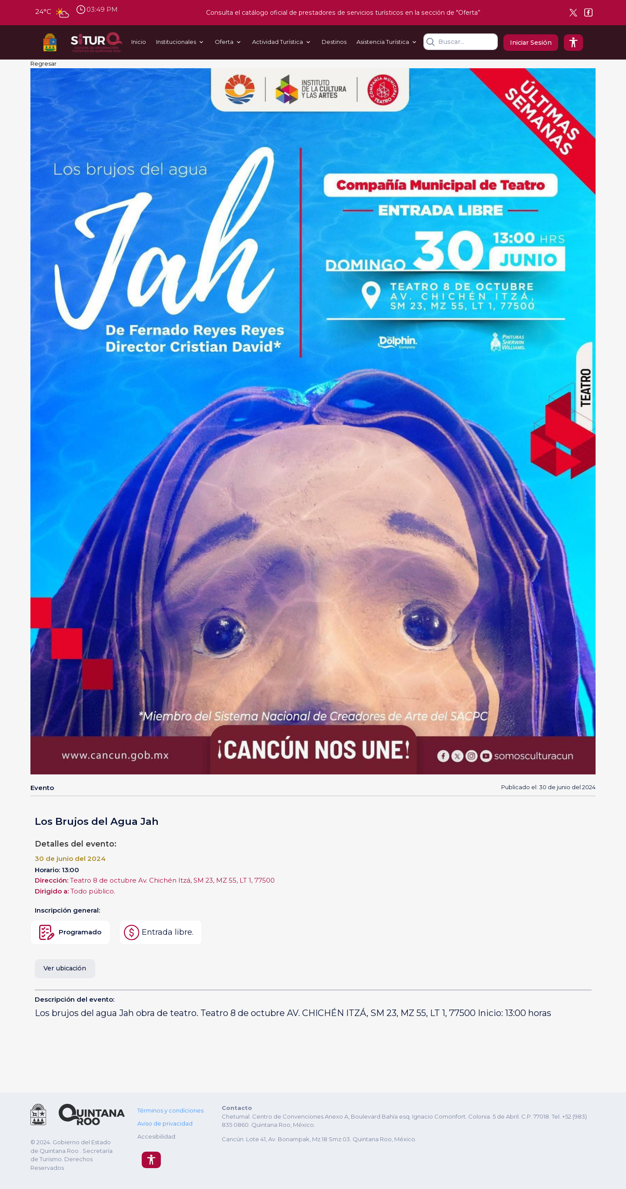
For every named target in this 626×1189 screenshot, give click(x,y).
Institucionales (176, 41)
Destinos (334, 41)
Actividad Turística (277, 41)
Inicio (138, 41)
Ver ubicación (64, 968)
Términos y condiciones (170, 1110)
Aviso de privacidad (165, 1123)
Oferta (224, 41)
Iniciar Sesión (531, 42)
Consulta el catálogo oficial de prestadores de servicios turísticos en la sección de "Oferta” (343, 13)
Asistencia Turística (382, 41)
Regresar (43, 63)
